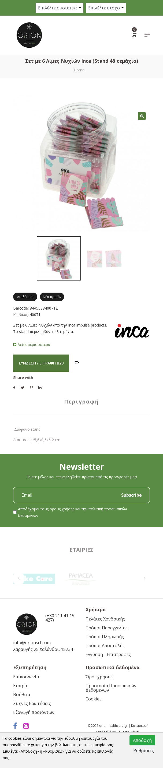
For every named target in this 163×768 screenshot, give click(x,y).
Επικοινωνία (26, 677)
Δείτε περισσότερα (31, 344)
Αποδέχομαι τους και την (72, 512)
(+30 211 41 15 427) (59, 618)
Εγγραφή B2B (51, 363)
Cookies (94, 699)
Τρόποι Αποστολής (105, 645)
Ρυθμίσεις (143, 750)
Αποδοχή (142, 740)
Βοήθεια (21, 694)
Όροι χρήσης (99, 677)
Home (79, 69)
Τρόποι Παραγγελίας (107, 628)
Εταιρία (20, 685)
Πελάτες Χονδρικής (105, 619)
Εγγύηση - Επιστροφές (108, 654)
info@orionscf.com (32, 643)
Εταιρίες (81, 564)
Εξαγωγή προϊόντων (33, 712)
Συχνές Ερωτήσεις (32, 703)
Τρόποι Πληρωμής (105, 636)
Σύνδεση (27, 363)
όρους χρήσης (62, 508)
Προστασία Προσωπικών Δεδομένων (111, 687)
